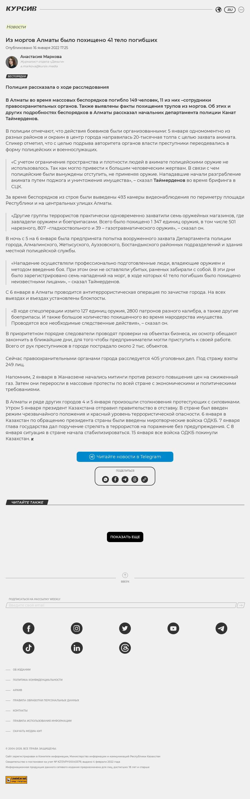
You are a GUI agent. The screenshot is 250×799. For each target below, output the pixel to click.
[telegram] (221, 628)
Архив (17, 690)
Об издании (22, 669)
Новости (16, 26)
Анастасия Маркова (41, 56)
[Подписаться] (240, 605)
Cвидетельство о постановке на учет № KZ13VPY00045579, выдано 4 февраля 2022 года (63, 761)
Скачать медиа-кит (27, 731)
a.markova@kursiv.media (39, 66)
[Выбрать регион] (218, 10)
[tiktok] (28, 648)
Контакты (20, 710)
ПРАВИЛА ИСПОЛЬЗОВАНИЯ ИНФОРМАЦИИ (42, 721)
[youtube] (173, 628)
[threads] (125, 648)
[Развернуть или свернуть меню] (241, 10)
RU (229, 10)
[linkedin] (77, 648)
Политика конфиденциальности (37, 680)
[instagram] (77, 628)
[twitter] (125, 628)
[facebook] (28, 628)
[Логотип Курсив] (21, 8)
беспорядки (17, 76)
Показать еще (125, 537)
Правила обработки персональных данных (46, 700)
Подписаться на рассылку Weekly (35, 599)
